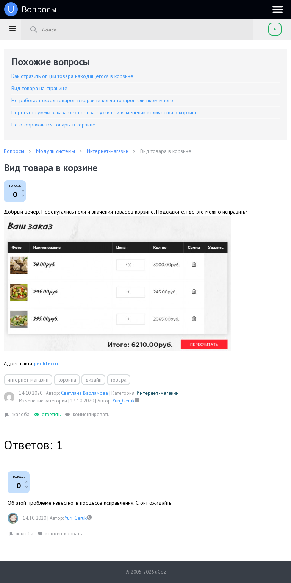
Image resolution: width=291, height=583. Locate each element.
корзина (67, 379)
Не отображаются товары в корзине (53, 124)
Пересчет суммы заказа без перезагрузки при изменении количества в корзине (104, 112)
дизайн (93, 379)
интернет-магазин (28, 379)
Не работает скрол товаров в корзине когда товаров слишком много (92, 100)
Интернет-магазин (157, 393)
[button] (12, 28)
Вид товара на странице (39, 88)
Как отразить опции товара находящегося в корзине (72, 76)
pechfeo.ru (47, 363)
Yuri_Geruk (124, 401)
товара (119, 379)
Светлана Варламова (84, 393)
